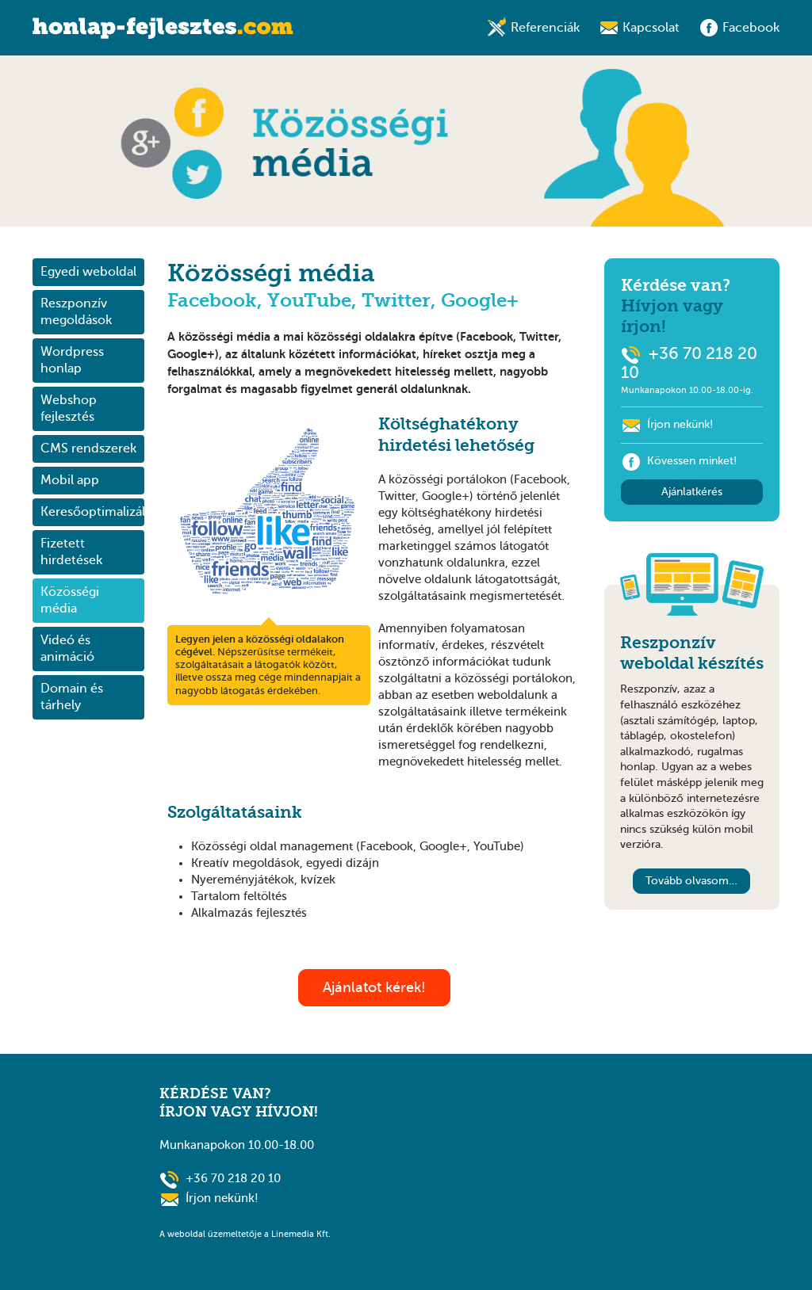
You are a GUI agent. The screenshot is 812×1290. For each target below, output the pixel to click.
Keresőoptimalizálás (92, 512)
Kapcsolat (651, 28)
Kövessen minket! (679, 461)
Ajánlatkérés (691, 492)
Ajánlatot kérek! (374, 987)
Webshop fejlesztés (68, 408)
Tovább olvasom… (691, 881)
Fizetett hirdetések (71, 551)
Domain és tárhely (71, 696)
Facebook (750, 28)
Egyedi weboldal (88, 272)
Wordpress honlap (72, 360)
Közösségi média (69, 600)
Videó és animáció (67, 648)
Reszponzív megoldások (76, 311)
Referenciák (545, 28)
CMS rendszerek (88, 448)
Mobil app (69, 480)
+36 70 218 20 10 (233, 1178)
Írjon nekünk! (680, 424)
